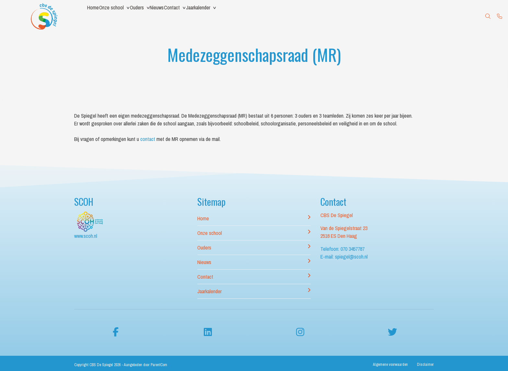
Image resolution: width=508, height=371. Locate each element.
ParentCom (159, 364)
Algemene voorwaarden (390, 364)
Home (96, 16)
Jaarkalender (232, 16)
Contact (200, 16)
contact (148, 139)
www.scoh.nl (85, 235)
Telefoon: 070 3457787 (342, 248)
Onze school (121, 16)
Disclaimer (425, 364)
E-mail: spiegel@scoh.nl (344, 256)
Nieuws (179, 16)
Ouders (152, 16)
